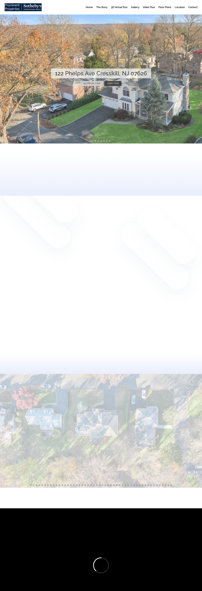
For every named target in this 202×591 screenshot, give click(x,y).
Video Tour (149, 7)
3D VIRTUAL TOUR (91, 83)
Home (89, 7)
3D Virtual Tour (119, 7)
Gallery (135, 7)
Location (180, 7)
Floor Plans (164, 7)
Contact (193, 7)
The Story (102, 7)
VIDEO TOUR (113, 83)
